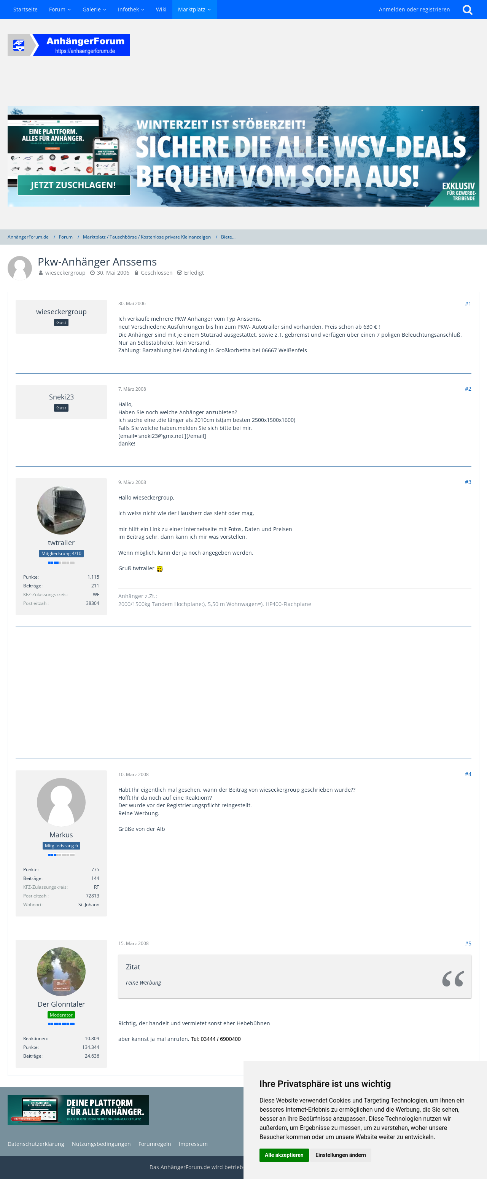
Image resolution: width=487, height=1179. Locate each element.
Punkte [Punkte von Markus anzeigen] (30, 869)
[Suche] (467, 9)
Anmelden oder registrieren (414, 9)
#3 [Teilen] (468, 481)
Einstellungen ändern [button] (340, 1155)
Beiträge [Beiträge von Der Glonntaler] (32, 1056)
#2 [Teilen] (468, 388)
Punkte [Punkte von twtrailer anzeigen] (30, 577)
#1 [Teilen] (468, 303)
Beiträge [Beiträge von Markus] (32, 878)
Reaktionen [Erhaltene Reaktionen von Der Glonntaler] (35, 1038)
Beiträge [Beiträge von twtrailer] (32, 585)
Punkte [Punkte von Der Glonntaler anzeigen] (30, 1047)
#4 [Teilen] (468, 774)
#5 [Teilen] (468, 943)
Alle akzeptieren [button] (284, 1155)
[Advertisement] (243, 691)
